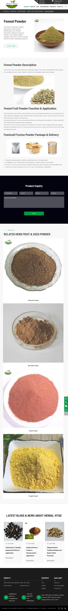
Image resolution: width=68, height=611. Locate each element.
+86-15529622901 (30, 600)
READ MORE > (10, 558)
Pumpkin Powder (33, 497)
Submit (34, 213)
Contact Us (60, 6)
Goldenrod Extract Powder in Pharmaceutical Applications (32, 552)
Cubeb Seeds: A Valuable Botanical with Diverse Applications (13, 550)
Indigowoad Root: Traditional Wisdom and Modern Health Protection (54, 552)
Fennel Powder (49, 11)
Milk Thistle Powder (33, 366)
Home (7, 11)
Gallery (44, 588)
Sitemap (43, 608)
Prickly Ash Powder (33, 301)
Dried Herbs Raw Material (11, 583)
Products (26, 6)
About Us (32, 6)
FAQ (43, 583)
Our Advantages (44, 6)
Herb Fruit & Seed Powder (35, 11)
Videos (44, 586)
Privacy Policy (51, 608)
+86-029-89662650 (41, 2)
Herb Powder (22, 11)
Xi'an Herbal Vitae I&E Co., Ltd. (18, 608)
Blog (37, 6)
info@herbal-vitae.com (57, 2)
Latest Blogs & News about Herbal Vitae (34, 515)
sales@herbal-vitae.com (13, 600)
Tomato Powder (33, 432)
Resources (53, 6)
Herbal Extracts (24, 586)
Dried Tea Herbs (25, 583)
